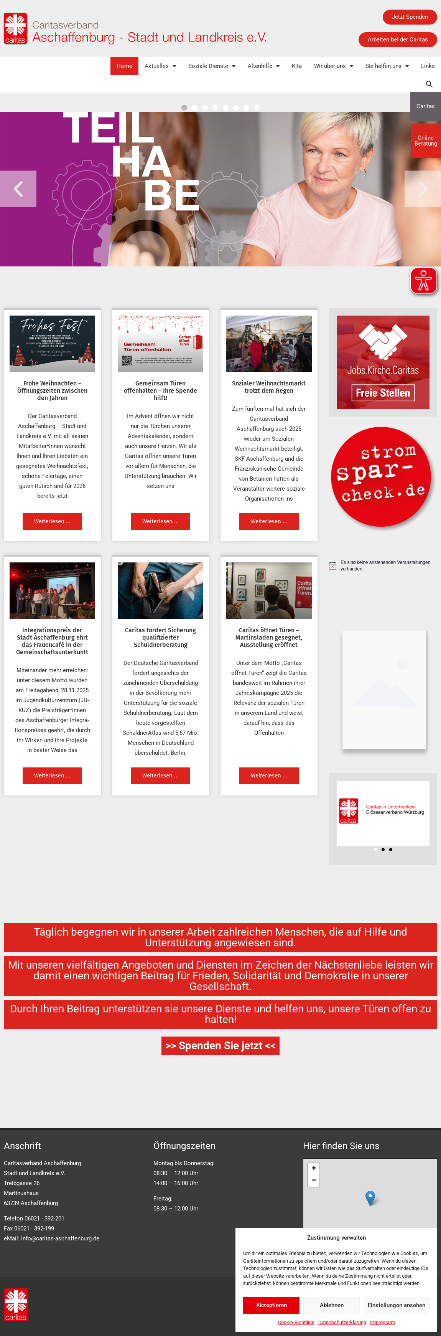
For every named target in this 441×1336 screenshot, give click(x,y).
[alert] (383, 565)
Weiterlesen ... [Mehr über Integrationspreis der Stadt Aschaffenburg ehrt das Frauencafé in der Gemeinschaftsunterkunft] (52, 775)
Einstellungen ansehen (396, 1305)
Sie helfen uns (387, 66)
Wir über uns (333, 66)
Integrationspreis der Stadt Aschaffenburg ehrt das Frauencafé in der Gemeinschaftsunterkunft (52, 641)
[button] (429, 84)
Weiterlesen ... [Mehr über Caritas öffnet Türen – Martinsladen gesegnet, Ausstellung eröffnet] (269, 775)
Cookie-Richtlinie (296, 1322)
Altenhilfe (264, 66)
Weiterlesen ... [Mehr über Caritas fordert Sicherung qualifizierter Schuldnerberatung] (160, 775)
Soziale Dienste (211, 66)
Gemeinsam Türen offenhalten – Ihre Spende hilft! (160, 391)
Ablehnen (332, 1305)
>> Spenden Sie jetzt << (220, 1045)
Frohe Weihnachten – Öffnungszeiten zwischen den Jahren (52, 391)
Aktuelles (160, 66)
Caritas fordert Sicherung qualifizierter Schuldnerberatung (160, 637)
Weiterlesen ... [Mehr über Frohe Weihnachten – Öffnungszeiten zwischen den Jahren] (52, 521)
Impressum (382, 1322)
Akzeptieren (271, 1305)
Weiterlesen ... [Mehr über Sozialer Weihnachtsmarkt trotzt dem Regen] (269, 521)
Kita (297, 66)
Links (428, 66)
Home (124, 66)
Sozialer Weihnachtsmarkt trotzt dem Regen (269, 387)
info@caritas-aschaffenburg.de (60, 1238)
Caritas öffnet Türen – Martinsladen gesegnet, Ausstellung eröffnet (268, 637)
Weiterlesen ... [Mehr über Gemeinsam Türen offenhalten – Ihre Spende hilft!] (160, 521)
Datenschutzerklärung (342, 1322)
